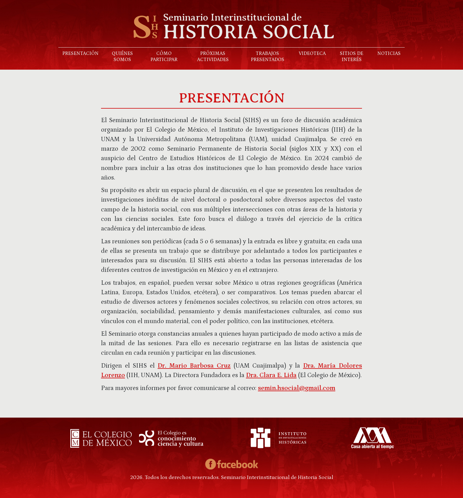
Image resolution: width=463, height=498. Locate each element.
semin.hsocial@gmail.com (296, 388)
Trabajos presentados (267, 56)
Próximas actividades (213, 56)
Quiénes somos (122, 56)
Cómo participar (163, 56)
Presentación (80, 53)
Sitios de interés (351, 56)
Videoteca (312, 53)
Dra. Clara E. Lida (271, 375)
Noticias (389, 53)
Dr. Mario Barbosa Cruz (194, 365)
